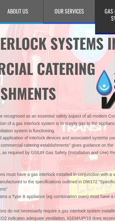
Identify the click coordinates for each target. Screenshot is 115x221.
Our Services (69, 11)
